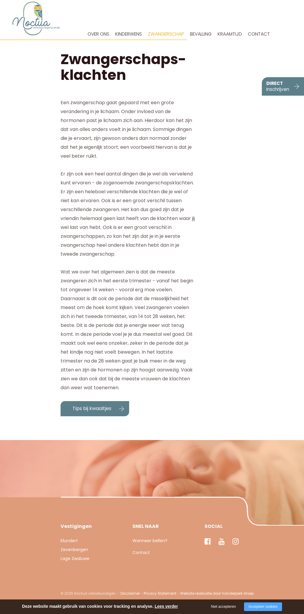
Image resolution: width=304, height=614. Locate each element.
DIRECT (277, 86)
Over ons (98, 34)
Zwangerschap (166, 34)
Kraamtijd (230, 34)
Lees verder (166, 606)
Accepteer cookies (263, 606)
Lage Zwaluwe (75, 558)
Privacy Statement (160, 593)
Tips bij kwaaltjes (91, 408)
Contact (259, 34)
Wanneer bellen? (149, 541)
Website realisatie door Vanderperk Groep (217, 593)
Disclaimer (130, 593)
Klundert (69, 541)
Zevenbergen (74, 550)
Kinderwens (128, 34)
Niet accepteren (223, 606)
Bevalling (201, 34)
